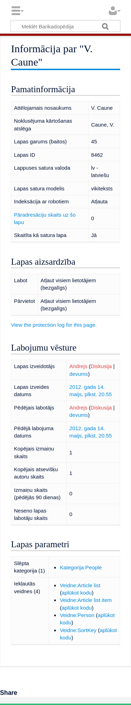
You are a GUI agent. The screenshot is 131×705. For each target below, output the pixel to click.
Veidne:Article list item (86, 600)
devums (78, 374)
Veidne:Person (77, 615)
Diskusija (101, 366)
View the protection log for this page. (53, 325)
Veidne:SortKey (78, 630)
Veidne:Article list (80, 585)
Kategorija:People (81, 567)
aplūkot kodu (77, 593)
